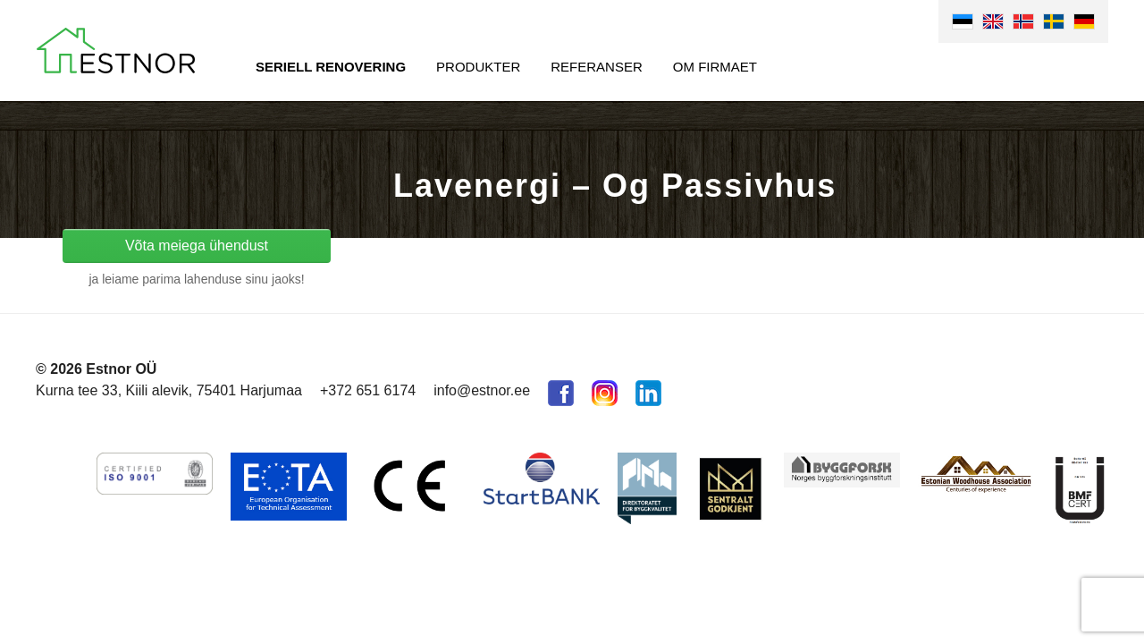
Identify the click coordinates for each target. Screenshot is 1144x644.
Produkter (478, 66)
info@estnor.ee (481, 390)
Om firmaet (715, 66)
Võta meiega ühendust (196, 245)
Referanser (597, 66)
